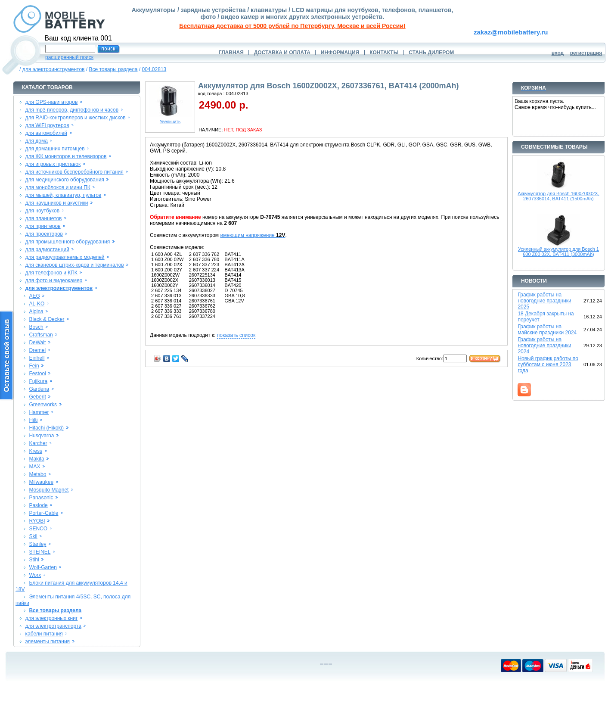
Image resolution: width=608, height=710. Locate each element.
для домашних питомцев (55, 149)
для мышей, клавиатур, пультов (63, 195)
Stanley (37, 544)
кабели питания (44, 634)
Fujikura (38, 381)
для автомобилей (46, 133)
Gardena (39, 389)
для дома (36, 141)
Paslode (38, 505)
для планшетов (43, 218)
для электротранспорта (53, 626)
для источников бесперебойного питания (74, 172)
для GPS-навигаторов (51, 102)
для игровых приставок (53, 164)
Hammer (39, 412)
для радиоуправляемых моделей (65, 257)
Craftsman (41, 335)
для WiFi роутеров (47, 125)
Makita (36, 459)
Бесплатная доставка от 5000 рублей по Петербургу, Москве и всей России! (292, 25)
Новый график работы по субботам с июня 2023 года (548, 364)
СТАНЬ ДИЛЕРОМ (431, 53)
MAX (34, 467)
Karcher (38, 443)
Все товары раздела (113, 69)
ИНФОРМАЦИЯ (340, 53)
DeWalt (37, 342)
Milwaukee (41, 482)
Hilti (33, 420)
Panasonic (41, 498)
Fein (34, 366)
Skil (33, 536)
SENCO (38, 529)
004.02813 (154, 69)
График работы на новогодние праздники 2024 (544, 345)
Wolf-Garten (42, 567)
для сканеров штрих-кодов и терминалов (74, 265)
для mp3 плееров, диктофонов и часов (72, 110)
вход (558, 53)
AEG (34, 296)
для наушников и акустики (56, 203)
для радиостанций (47, 249)
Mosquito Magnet (48, 490)
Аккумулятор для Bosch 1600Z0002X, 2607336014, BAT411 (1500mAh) (558, 196)
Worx (35, 575)
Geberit (37, 397)
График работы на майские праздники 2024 (547, 330)
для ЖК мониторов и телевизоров (66, 156)
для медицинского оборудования (64, 180)
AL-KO (36, 304)
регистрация (586, 53)
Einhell (36, 358)
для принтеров (43, 226)
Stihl (34, 560)
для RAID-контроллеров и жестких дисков (75, 118)
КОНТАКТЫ (383, 53)
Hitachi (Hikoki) (46, 428)
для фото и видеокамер (54, 280)
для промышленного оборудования (67, 242)
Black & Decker (46, 319)
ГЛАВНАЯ (231, 53)
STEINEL (39, 552)
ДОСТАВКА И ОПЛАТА (282, 53)
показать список (236, 335)
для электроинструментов (53, 69)
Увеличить (170, 119)
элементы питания (47, 641)
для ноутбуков (42, 211)
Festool (37, 374)
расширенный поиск (69, 57)
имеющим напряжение (252, 235)
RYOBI (37, 521)
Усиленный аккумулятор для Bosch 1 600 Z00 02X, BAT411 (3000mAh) (558, 251)
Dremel (37, 350)
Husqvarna (41, 436)
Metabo (37, 474)
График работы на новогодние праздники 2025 (544, 301)
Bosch (36, 327)
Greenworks (43, 405)
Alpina (36, 311)
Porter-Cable (43, 513)
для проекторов (44, 234)
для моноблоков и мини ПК (57, 187)
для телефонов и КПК (51, 273)
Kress (35, 451)
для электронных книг (51, 618)
